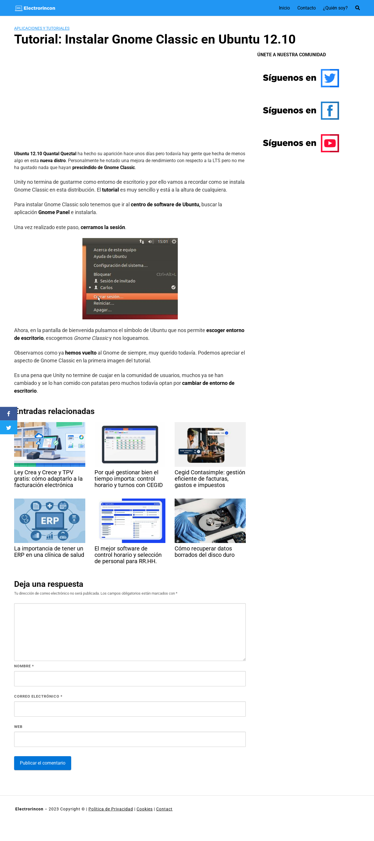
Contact (164, 809)
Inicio (284, 8)
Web (18, 726)
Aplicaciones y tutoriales (41, 28)
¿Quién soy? (335, 8)
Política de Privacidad (110, 809)
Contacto (306, 8)
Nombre (24, 666)
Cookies (145, 809)
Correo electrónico (38, 696)
